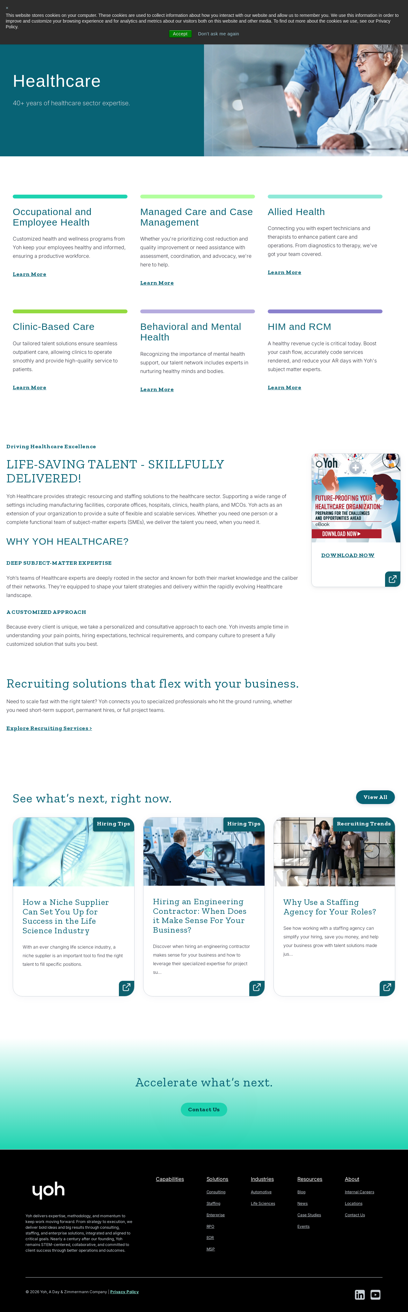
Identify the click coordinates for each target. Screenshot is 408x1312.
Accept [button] (180, 33)
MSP (211, 1249)
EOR (210, 1237)
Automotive (261, 1191)
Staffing (214, 1203)
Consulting (216, 1191)
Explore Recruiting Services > (49, 728)
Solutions (218, 1179)
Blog (301, 1191)
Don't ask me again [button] (218, 33)
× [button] (7, 8)
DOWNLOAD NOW (348, 582)
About (352, 1179)
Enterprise (216, 1214)
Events (303, 1226)
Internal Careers (359, 1191)
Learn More (29, 274)
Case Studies (309, 1214)
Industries (262, 1179)
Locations (353, 1203)
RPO (211, 1226)
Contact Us (204, 1137)
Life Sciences (263, 1203)
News (302, 1203)
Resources (309, 1179)
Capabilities (170, 1179)
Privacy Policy (124, 1292)
